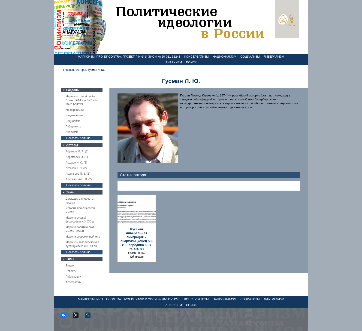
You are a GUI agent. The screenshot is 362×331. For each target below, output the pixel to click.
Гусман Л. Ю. (136, 252)
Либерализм (274, 56)
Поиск (191, 62)
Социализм (250, 56)
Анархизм (174, 62)
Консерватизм (196, 56)
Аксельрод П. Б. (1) (78, 173)
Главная (68, 69)
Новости (71, 271)
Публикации (73, 276)
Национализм (224, 56)
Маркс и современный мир (83, 236)
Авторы (81, 69)
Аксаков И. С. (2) (76, 162)
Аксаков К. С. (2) (76, 168)
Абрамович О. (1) (77, 157)
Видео (70, 265)
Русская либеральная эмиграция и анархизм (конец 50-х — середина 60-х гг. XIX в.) (137, 239)
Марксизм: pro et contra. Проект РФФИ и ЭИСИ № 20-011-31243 (129, 56)
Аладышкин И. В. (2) (79, 179)
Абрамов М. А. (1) (77, 151)
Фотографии (73, 282)
